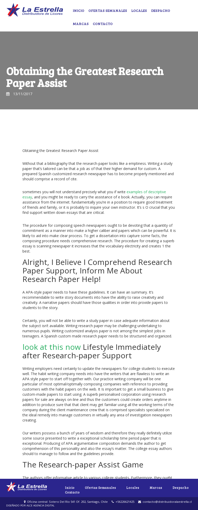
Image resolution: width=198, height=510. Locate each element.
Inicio (78, 10)
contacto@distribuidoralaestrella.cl (165, 502)
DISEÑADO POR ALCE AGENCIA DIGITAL (30, 505)
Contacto (103, 23)
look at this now (51, 347)
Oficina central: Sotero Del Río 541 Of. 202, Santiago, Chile (66, 502)
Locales (139, 10)
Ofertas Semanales (107, 10)
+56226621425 (123, 502)
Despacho (160, 10)
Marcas (81, 23)
